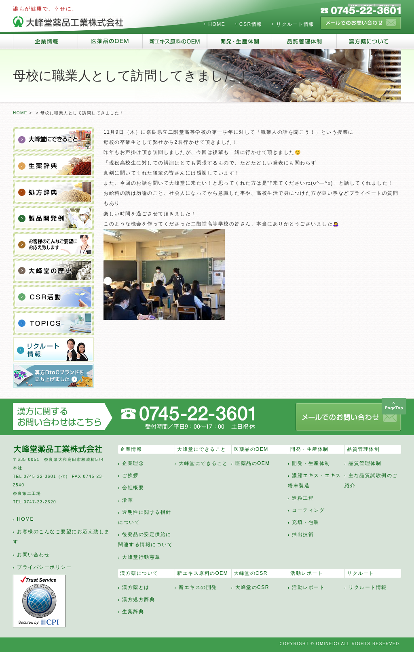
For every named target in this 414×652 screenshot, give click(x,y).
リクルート (360, 573)
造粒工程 (303, 498)
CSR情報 (250, 24)
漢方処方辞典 (138, 599)
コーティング (308, 510)
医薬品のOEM (251, 449)
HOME (216, 24)
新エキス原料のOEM (202, 573)
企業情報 (131, 449)
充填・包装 (305, 522)
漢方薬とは (136, 587)
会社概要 (133, 487)
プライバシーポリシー (44, 567)
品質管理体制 (363, 449)
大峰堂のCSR (251, 573)
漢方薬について (139, 573)
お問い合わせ (33, 554)
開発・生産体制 (309, 449)
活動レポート (306, 573)
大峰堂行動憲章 (141, 557)
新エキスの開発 (198, 587)
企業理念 (133, 463)
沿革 (127, 500)
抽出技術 (303, 534)
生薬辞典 (133, 611)
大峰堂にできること (201, 449)
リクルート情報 (295, 24)
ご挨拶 (130, 475)
